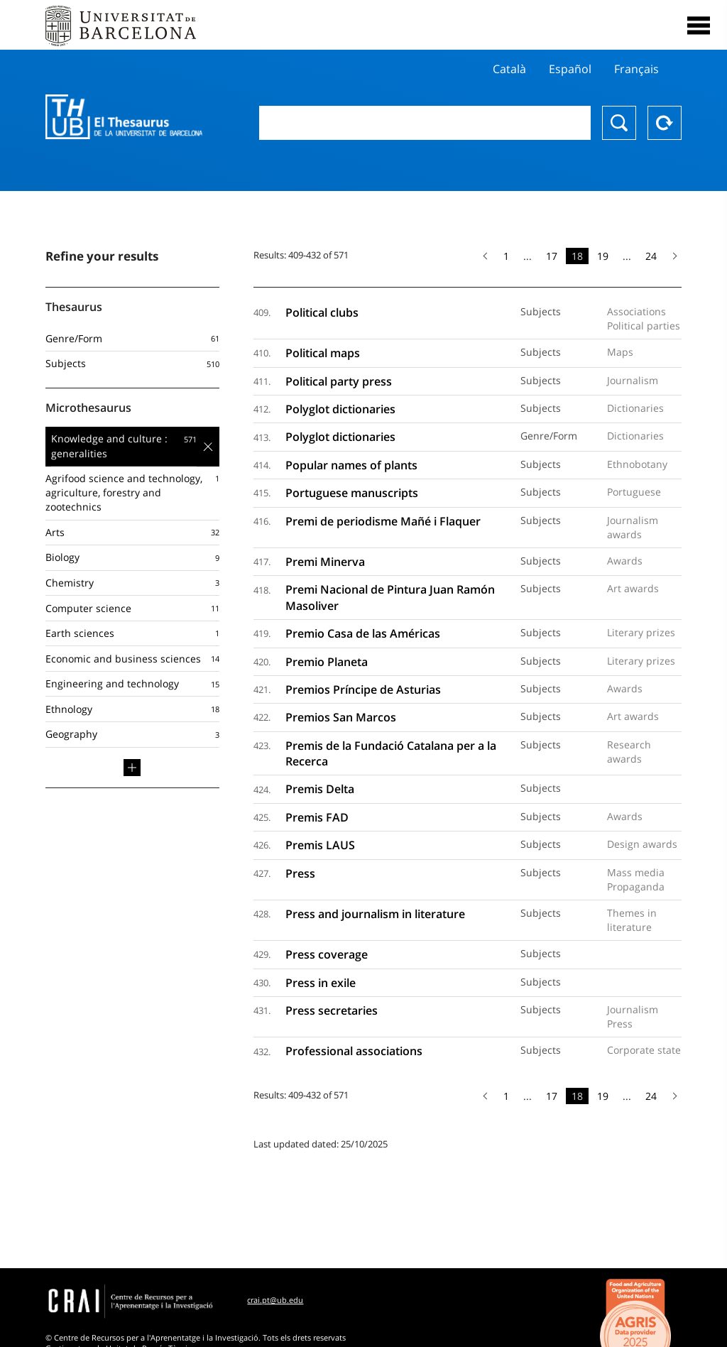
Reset (664, 123)
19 (602, 256)
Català (509, 69)
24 (651, 256)
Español (570, 69)
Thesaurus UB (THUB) (123, 117)
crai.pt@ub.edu (275, 1299)
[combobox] (425, 123)
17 (551, 256)
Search (619, 123)
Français (636, 69)
